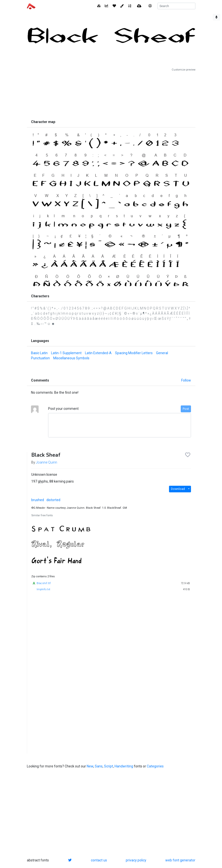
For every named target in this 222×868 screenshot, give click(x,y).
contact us (99, 860)
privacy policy (136, 860)
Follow (186, 380)
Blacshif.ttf (44, 583)
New (90, 766)
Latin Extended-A (98, 353)
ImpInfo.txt (43, 589)
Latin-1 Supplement (66, 353)
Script (108, 766)
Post (186, 409)
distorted (53, 500)
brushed (37, 500)
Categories (155, 766)
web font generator (180, 860)
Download (178, 489)
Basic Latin (39, 353)
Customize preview (183, 69)
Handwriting (124, 766)
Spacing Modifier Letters (134, 353)
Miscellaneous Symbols (71, 358)
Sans (99, 766)
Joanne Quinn (46, 462)
